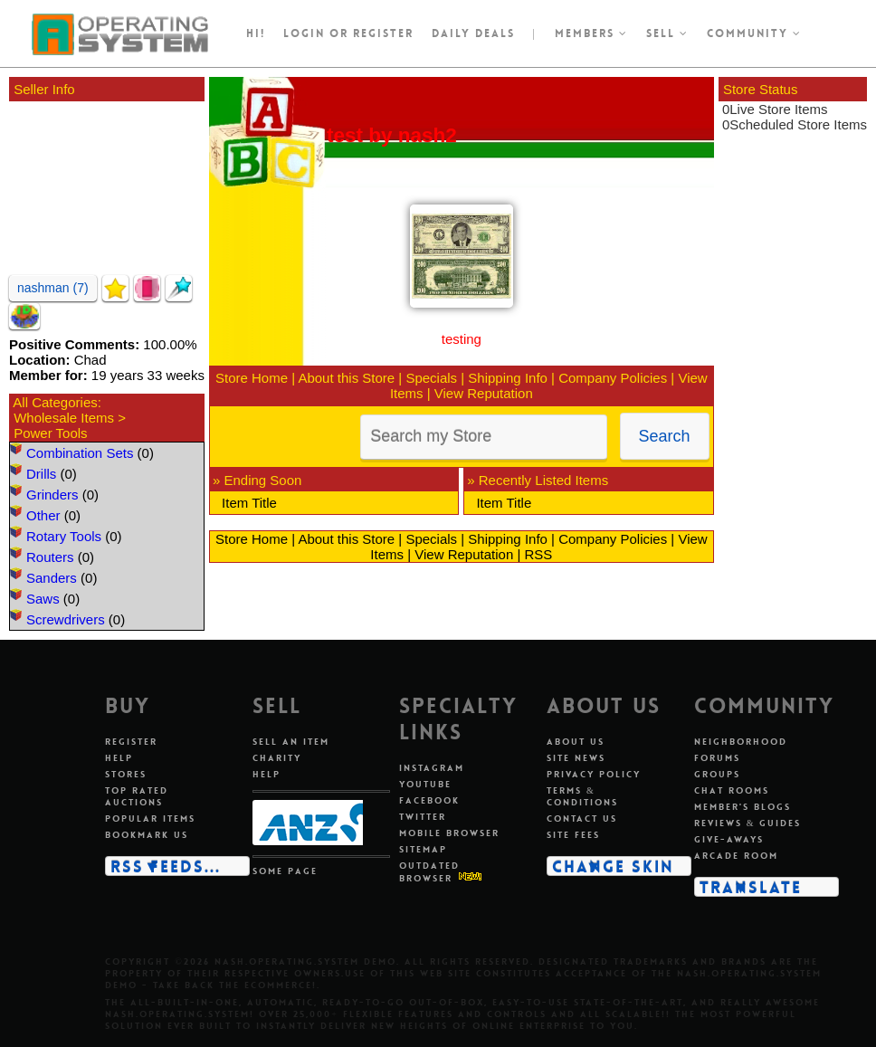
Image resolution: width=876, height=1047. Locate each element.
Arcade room (736, 855)
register (383, 33)
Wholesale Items (64, 417)
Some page (285, 871)
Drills (41, 473)
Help (119, 758)
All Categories (55, 402)
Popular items (150, 818)
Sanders (51, 577)
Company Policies (612, 377)
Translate (751, 887)
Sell (667, 33)
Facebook (429, 800)
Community (754, 33)
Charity (276, 758)
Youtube (425, 784)
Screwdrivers (65, 619)
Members (591, 33)
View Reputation (483, 393)
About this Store (346, 377)
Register (131, 741)
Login (304, 33)
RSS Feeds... (165, 866)
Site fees (573, 835)
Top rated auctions (136, 796)
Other (43, 515)
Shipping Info (508, 377)
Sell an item (290, 741)
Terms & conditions (582, 796)
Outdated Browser (429, 872)
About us (576, 741)
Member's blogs (742, 807)
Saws (43, 598)
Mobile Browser (449, 833)
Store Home (251, 377)
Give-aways (729, 839)
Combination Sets (79, 453)
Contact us (582, 818)
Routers (50, 557)
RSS (538, 554)
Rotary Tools (63, 536)
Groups (717, 774)
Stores (126, 774)
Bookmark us (146, 835)
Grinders (52, 494)
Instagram (431, 768)
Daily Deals (473, 33)
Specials (431, 377)
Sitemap (423, 849)
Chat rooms (731, 790)
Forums (717, 758)
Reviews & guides (748, 823)
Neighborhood (740, 741)
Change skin (613, 866)
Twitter (422, 817)
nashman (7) (53, 288)
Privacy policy (594, 774)
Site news (576, 758)
